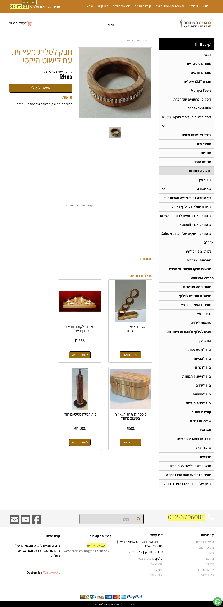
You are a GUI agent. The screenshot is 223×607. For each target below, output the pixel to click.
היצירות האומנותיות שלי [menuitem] (169, 6)
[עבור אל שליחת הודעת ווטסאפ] (217, 601)
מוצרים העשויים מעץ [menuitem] (196, 305)
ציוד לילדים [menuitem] (203, 385)
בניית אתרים (94, 604)
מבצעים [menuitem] (205, 457)
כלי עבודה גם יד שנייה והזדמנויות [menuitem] (187, 198)
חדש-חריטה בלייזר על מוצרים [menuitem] (190, 466)
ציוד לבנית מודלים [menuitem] (198, 403)
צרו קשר (158, 569)
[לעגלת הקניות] (20, 23)
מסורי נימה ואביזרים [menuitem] (197, 287)
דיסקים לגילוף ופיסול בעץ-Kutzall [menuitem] (186, 117)
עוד (90, 6)
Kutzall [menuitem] (205, 430)
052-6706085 (19, 6)
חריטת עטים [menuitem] (202, 162)
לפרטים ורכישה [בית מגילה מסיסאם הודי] (131, 441)
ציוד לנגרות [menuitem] (203, 367)
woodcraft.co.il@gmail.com (83, 551)
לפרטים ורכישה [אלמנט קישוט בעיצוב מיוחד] (131, 354)
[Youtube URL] (25, 522)
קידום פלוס (105, 604)
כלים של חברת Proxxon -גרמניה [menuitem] (187, 483)
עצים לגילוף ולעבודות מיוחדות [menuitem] (189, 331)
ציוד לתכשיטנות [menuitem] (199, 349)
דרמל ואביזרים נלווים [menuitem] (196, 135)
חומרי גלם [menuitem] (204, 144)
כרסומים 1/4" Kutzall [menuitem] (195, 224)
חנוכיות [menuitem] (206, 153)
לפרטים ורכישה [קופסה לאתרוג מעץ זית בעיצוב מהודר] (31, 354)
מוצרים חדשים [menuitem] (201, 72)
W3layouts (51, 572)
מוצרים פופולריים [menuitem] (199, 63)
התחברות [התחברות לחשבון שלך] (29, 2)
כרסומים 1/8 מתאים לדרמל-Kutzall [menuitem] (185, 215)
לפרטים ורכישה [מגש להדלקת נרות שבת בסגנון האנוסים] (81, 354)
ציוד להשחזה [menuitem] (202, 394)
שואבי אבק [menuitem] (203, 448)
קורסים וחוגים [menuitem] (143, 6)
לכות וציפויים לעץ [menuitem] (198, 251)
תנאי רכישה (156, 564)
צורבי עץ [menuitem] (205, 340)
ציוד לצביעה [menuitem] (202, 358)
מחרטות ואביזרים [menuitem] (199, 260)
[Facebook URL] (36, 522)
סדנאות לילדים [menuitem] (121, 6)
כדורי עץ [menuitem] (205, 179)
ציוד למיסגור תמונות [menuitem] (196, 376)
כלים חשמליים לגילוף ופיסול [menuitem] (191, 207)
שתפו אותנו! (156, 575)
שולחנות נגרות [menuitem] (200, 421)
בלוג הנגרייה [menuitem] (207, 575)
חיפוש (110, 24)
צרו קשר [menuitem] (103, 6)
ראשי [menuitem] (205, 6)
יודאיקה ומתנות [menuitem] (200, 171)
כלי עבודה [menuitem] (204, 188)
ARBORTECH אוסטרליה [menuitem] (194, 439)
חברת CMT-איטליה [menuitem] (197, 81)
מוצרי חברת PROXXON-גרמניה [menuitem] (188, 475)
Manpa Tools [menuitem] (201, 90)
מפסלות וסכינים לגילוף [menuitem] (195, 296)
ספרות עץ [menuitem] (204, 313)
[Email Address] (14, 522)
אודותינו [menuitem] (193, 6)
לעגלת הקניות (18, 23)
